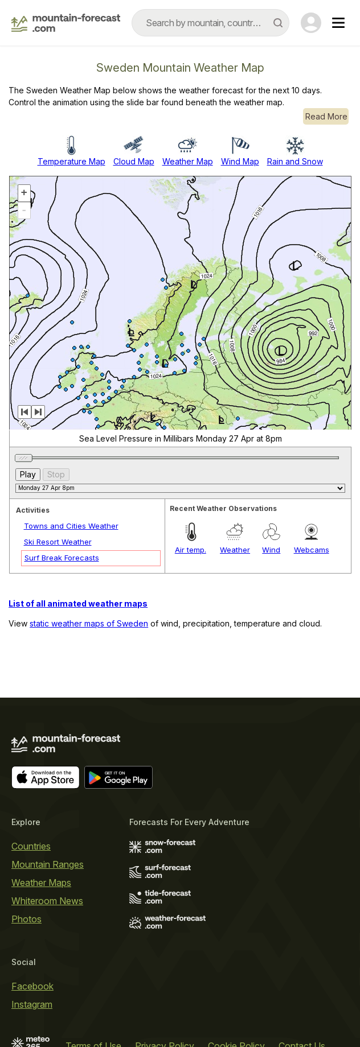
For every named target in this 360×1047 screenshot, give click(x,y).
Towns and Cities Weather (71, 525)
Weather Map (187, 161)
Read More (326, 116)
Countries (31, 846)
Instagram (31, 1004)
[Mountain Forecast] (65, 23)
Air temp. (190, 549)
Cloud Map (133, 161)
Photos (26, 919)
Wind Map (240, 161)
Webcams (311, 549)
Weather (235, 549)
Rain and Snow (295, 161)
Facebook (32, 986)
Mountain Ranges (47, 864)
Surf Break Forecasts (61, 557)
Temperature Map (71, 161)
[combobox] (210, 22)
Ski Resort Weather (58, 541)
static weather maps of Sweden (89, 623)
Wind (271, 549)
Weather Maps (41, 882)
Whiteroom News (47, 900)
